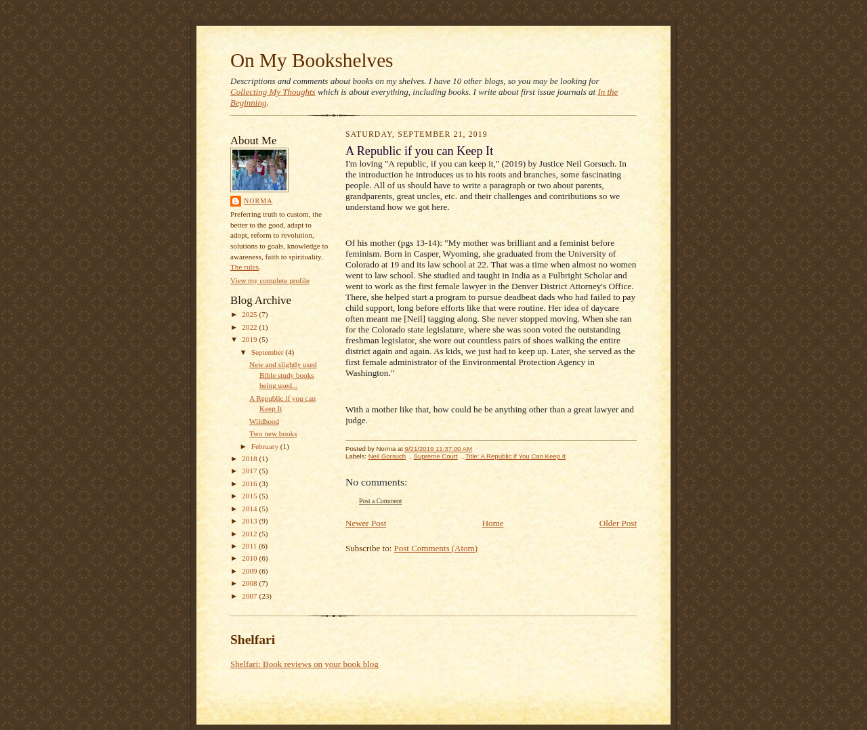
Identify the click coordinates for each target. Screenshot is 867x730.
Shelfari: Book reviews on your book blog (304, 664)
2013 (250, 521)
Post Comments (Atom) (436, 548)
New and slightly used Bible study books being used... (283, 374)
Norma (258, 201)
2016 (250, 483)
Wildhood (264, 421)
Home (493, 523)
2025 (250, 314)
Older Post (618, 523)
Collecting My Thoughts (273, 92)
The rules (244, 267)
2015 (250, 496)
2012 (250, 534)
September (268, 352)
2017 (250, 471)
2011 (250, 546)
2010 (250, 558)
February (265, 446)
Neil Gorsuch (387, 456)
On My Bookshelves (312, 60)
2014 (250, 508)
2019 (250, 339)
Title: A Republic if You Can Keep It (515, 456)
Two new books (273, 433)
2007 (250, 596)
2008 (250, 583)
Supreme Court (436, 456)
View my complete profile (270, 280)
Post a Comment (380, 500)
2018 (250, 458)
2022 (250, 327)
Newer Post (365, 523)
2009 (250, 571)
